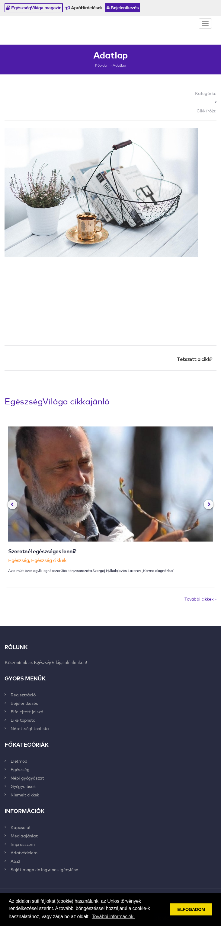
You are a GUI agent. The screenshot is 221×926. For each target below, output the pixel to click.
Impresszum (23, 844)
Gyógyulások (23, 786)
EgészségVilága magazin (33, 7)
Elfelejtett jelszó (27, 711)
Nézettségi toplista (30, 728)
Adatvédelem (24, 852)
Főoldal (101, 65)
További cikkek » (200, 598)
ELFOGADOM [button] (191, 909)
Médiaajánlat (24, 835)
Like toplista (23, 720)
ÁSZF (16, 861)
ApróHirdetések (84, 7)
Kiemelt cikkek (25, 794)
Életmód (19, 761)
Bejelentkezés (123, 7)
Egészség (20, 769)
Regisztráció (23, 694)
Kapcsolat (21, 827)
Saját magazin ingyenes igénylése (44, 869)
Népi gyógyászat (27, 777)
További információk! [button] (113, 916)
